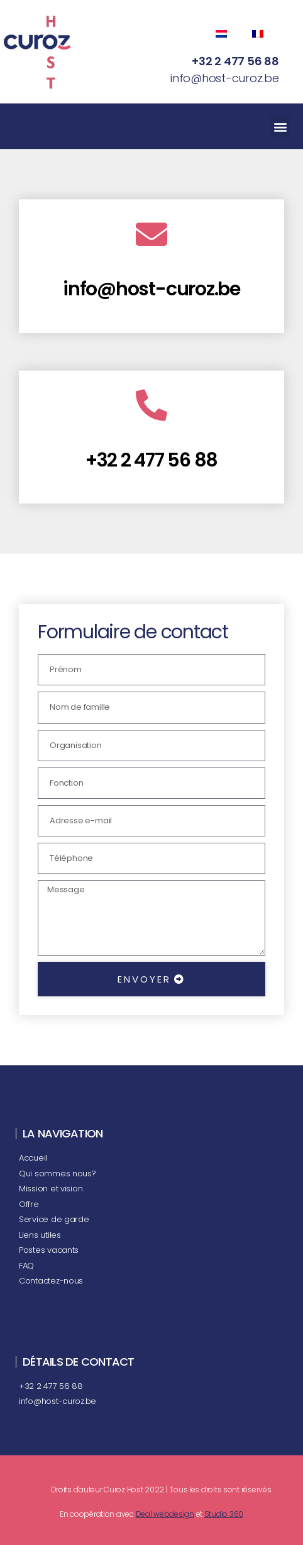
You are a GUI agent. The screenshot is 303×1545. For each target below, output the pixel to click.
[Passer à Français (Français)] (259, 34)
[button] (280, 126)
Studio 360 (223, 1514)
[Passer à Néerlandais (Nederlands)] (227, 34)
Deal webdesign (165, 1514)
